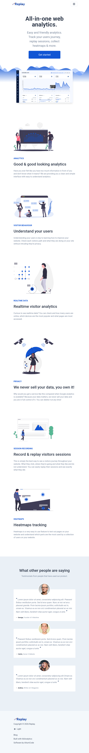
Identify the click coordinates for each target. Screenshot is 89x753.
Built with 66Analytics (23, 739)
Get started (44, 54)
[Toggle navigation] (74, 4)
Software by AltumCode (24, 743)
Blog (15, 735)
